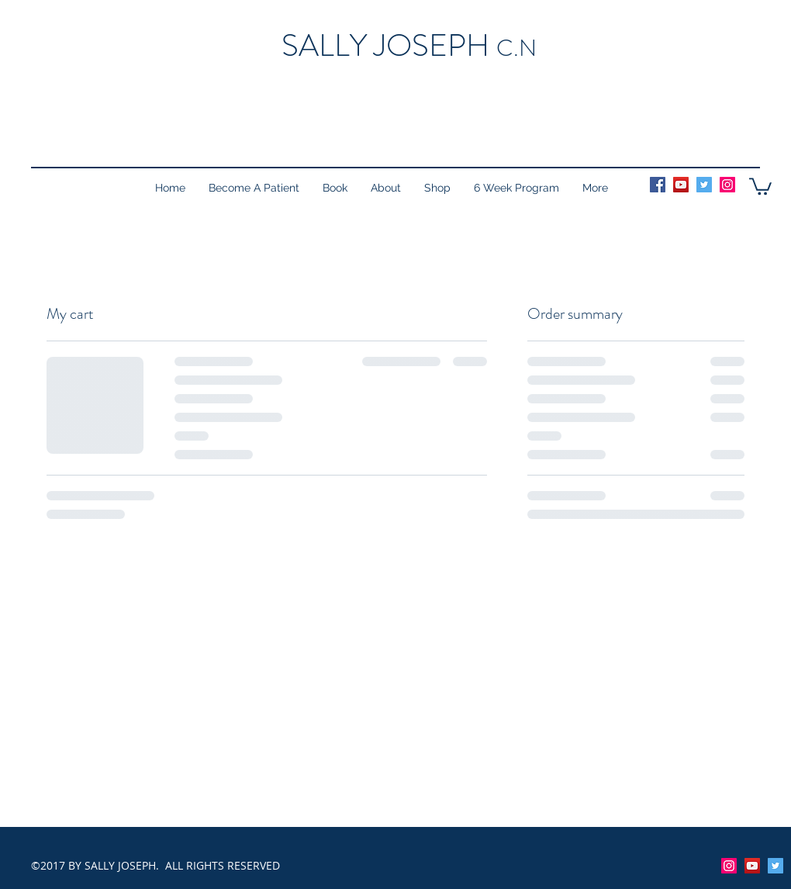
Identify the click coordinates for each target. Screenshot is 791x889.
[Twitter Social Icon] (704, 184)
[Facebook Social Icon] (657, 184)
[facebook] (775, 865)
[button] (760, 185)
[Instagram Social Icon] (727, 184)
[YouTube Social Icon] (681, 184)
